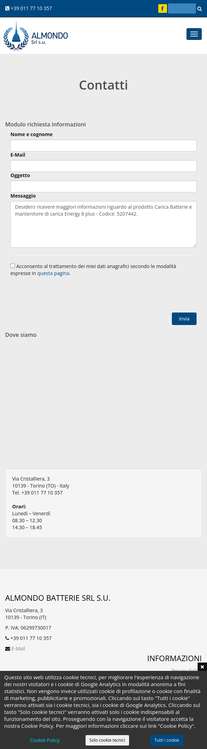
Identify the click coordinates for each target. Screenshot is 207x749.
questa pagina (53, 273)
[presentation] (63, 295)
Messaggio (23, 195)
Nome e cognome (31, 134)
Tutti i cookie (166, 740)
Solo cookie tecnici (107, 740)
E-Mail (17, 154)
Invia (184, 318)
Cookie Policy (45, 740)
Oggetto (20, 175)
